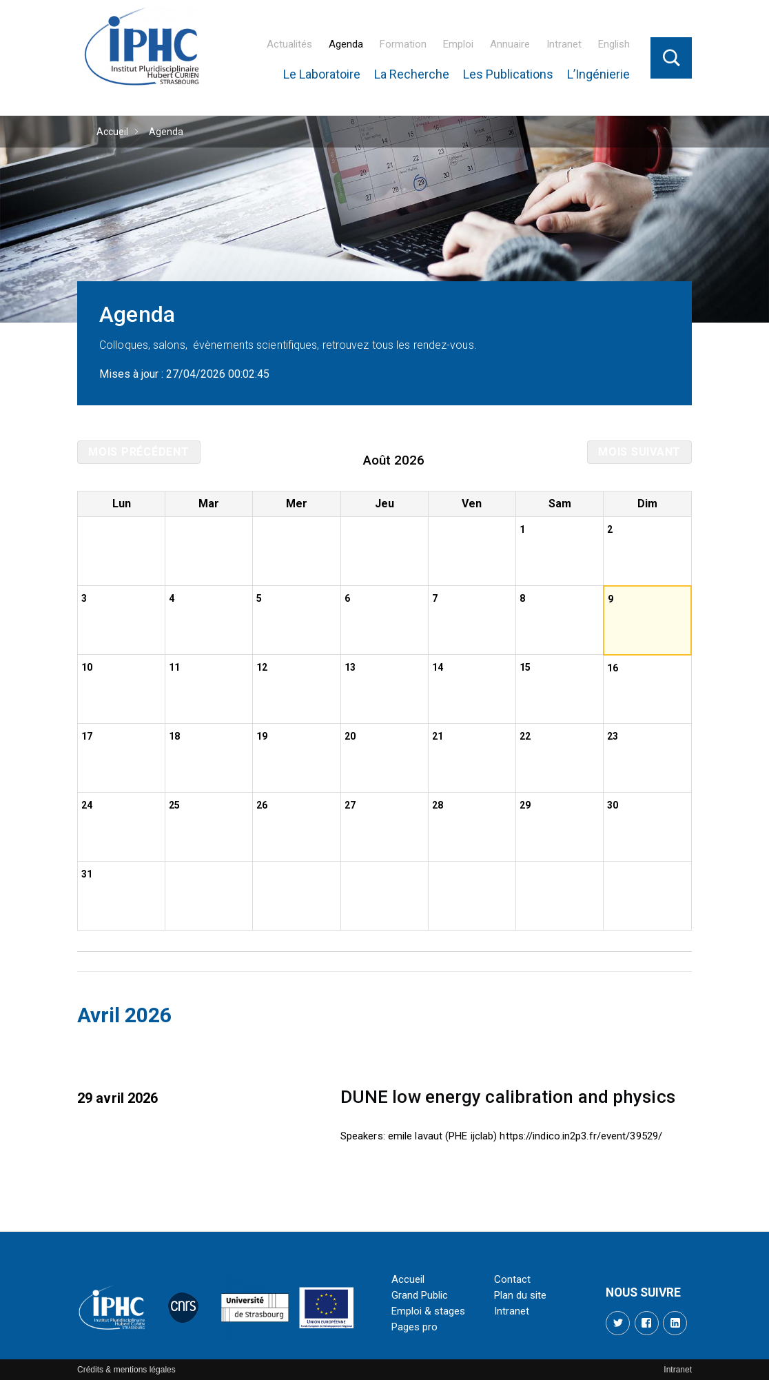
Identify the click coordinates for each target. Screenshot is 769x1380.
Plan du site (520, 1295)
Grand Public (419, 1295)
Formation (403, 44)
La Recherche (411, 74)
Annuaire (510, 44)
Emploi (458, 44)
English (614, 44)
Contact (512, 1279)
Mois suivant (639, 451)
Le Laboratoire (321, 74)
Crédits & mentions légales (126, 1369)
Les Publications (508, 74)
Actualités (289, 44)
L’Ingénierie (598, 74)
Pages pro (414, 1327)
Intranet (564, 44)
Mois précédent (138, 451)
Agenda (346, 44)
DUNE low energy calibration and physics (507, 1096)
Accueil (112, 131)
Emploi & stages (428, 1311)
